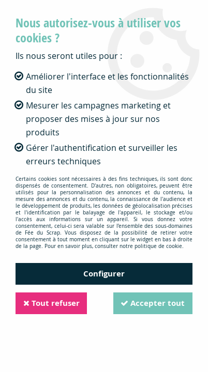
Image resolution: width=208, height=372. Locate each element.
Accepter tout (152, 303)
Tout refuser (52, 303)
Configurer (104, 273)
